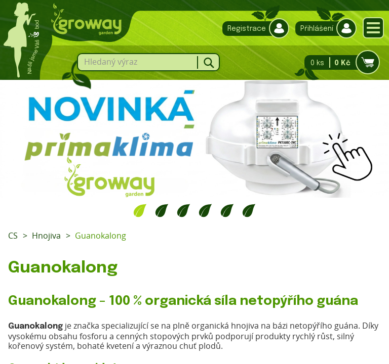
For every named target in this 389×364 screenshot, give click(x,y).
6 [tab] (249, 210)
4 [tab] (205, 210)
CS (13, 235)
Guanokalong (100, 235)
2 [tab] (162, 210)
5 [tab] (227, 210)
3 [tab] (183, 210)
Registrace (253, 28)
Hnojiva (46, 235)
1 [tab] (140, 210)
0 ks (339, 62)
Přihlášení (323, 28)
